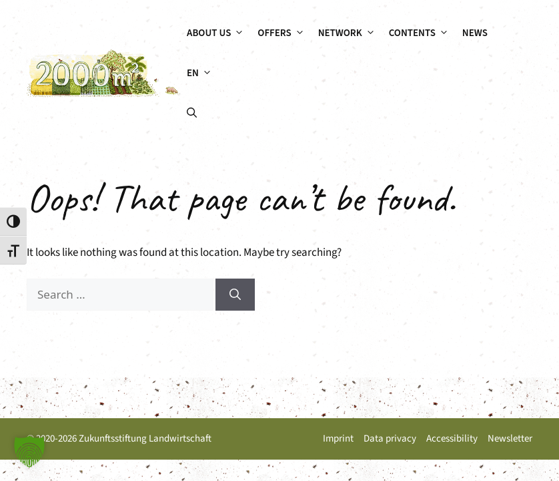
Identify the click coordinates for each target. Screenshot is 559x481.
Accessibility (452, 439)
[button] (191, 114)
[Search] (235, 295)
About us (219, 33)
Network (350, 33)
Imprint (338, 439)
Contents (422, 33)
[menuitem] (199, 73)
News (475, 33)
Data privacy (390, 439)
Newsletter (510, 439)
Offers (284, 33)
